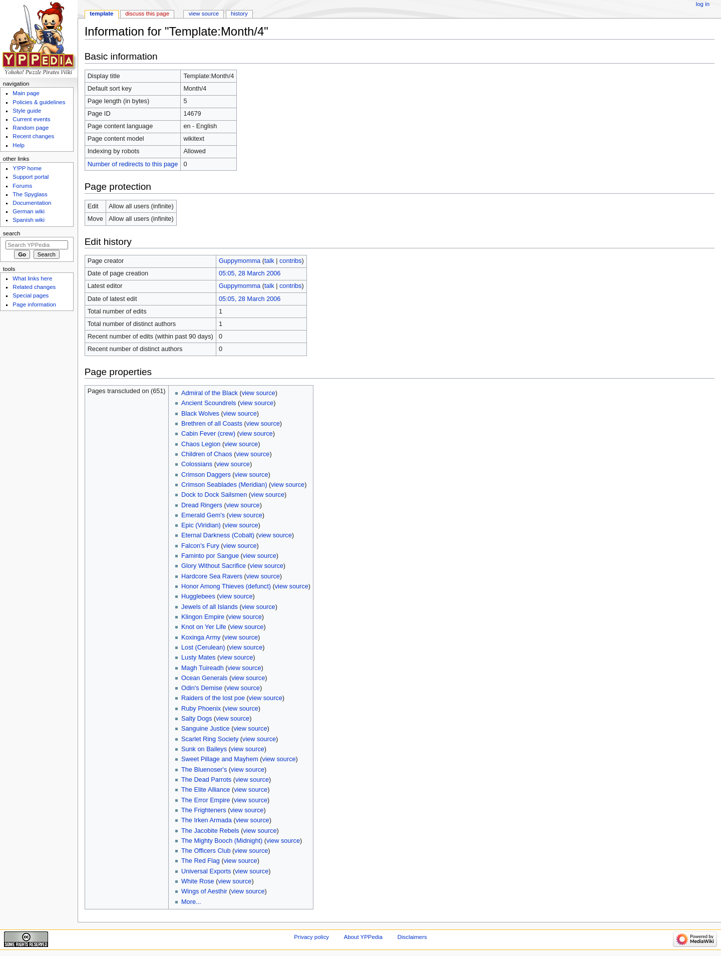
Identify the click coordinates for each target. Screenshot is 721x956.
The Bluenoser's (204, 769)
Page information (34, 304)
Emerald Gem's (203, 515)
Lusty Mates (198, 657)
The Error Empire (205, 800)
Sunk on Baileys (204, 749)
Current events (31, 119)
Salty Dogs (196, 718)
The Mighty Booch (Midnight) (221, 840)
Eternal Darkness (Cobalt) (217, 535)
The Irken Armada (206, 820)
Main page (26, 93)
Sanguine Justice (205, 728)
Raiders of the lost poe (213, 698)
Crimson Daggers (206, 474)
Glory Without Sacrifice (213, 565)
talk (269, 260)
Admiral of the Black (209, 393)
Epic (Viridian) (201, 525)
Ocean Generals (204, 678)
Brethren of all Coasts (211, 423)
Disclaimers (412, 937)
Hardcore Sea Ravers (211, 576)
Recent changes (33, 136)
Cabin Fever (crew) (208, 433)
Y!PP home (27, 168)
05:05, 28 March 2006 (249, 273)
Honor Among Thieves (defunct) (226, 586)
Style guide (27, 111)
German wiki (29, 211)
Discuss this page (147, 14)
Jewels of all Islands (209, 606)
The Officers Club (205, 850)
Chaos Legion (200, 444)
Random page (31, 128)
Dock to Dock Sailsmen (214, 494)
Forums (22, 186)
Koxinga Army (200, 637)
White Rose (197, 881)
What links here (32, 278)
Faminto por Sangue (210, 555)
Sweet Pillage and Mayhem (219, 759)
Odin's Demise (201, 688)
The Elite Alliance (205, 789)
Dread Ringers (201, 505)
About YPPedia (363, 937)
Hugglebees (198, 596)
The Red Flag (200, 860)
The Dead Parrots (206, 779)
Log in (702, 4)
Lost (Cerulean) (203, 647)
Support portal (31, 177)
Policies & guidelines (39, 102)
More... (191, 901)
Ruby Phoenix (201, 708)
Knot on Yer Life (203, 626)
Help (19, 145)
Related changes (34, 287)
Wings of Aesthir (204, 891)
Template (101, 14)
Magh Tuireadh (202, 668)
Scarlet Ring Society (209, 739)
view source (258, 393)
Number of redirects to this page (133, 164)
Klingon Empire (202, 616)
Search (12, 233)
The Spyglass (30, 194)
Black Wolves (200, 413)
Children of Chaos (206, 454)
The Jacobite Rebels (210, 830)
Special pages (31, 295)
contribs (290, 260)
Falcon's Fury (200, 545)
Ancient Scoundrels (208, 403)
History (239, 14)
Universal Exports (206, 871)
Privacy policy (311, 937)
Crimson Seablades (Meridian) (224, 484)
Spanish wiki (29, 220)
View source (204, 14)
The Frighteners (203, 810)
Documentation (32, 203)
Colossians (196, 464)
